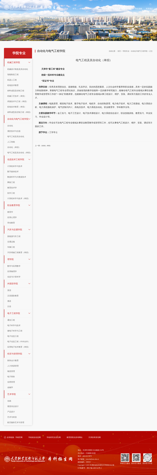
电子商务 (11, 377)
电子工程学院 (13, 313)
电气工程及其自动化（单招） (19, 153)
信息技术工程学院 (15, 159)
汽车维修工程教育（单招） (18, 252)
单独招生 (105, 9)
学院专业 (94, 9)
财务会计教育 (13, 360)
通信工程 (11, 320)
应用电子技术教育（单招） (18, 347)
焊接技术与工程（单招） (17, 101)
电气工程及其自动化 (15, 136)
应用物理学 (12, 271)
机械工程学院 (13, 62)
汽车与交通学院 (14, 229)
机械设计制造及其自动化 (17, 69)
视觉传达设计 (13, 406)
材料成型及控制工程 (15, 91)
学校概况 (83, 9)
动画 (9, 401)
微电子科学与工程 (14, 331)
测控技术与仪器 (13, 131)
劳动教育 (11, 223)
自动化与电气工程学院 (17, 119)
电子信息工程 (13, 336)
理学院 (10, 259)
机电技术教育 (13, 85)
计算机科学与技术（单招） (18, 198)
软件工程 (11, 193)
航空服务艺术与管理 (15, 422)
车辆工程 (11, 247)
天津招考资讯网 (94, 437)
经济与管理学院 (14, 354)
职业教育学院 (13, 205)
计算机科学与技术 (14, 166)
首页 (74, 9)
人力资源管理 (13, 366)
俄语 (9, 301)
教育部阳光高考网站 (74, 437)
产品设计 (11, 412)
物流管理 (11, 371)
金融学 (10, 387)
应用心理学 (12, 217)
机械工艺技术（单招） (16, 96)
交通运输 (11, 242)
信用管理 (11, 382)
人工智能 (11, 142)
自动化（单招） (13, 147)
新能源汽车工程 (13, 236)
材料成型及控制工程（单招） (19, 112)
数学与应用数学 (13, 266)
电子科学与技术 (13, 325)
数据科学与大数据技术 (16, 177)
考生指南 (138, 9)
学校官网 (18, 437)
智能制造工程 (13, 75)
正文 (151, 51)
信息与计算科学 (13, 277)
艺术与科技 (12, 417)
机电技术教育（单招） (16, 107)
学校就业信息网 (34, 437)
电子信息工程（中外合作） (18, 342)
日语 (9, 306)
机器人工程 (12, 80)
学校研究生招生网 (54, 437)
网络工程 (11, 182)
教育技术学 (12, 188)
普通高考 (116, 9)
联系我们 (149, 9)
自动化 (10, 126)
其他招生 (127, 9)
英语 (9, 290)
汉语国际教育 (13, 296)
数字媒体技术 (13, 172)
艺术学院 (11, 394)
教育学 (10, 212)
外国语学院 (12, 283)
